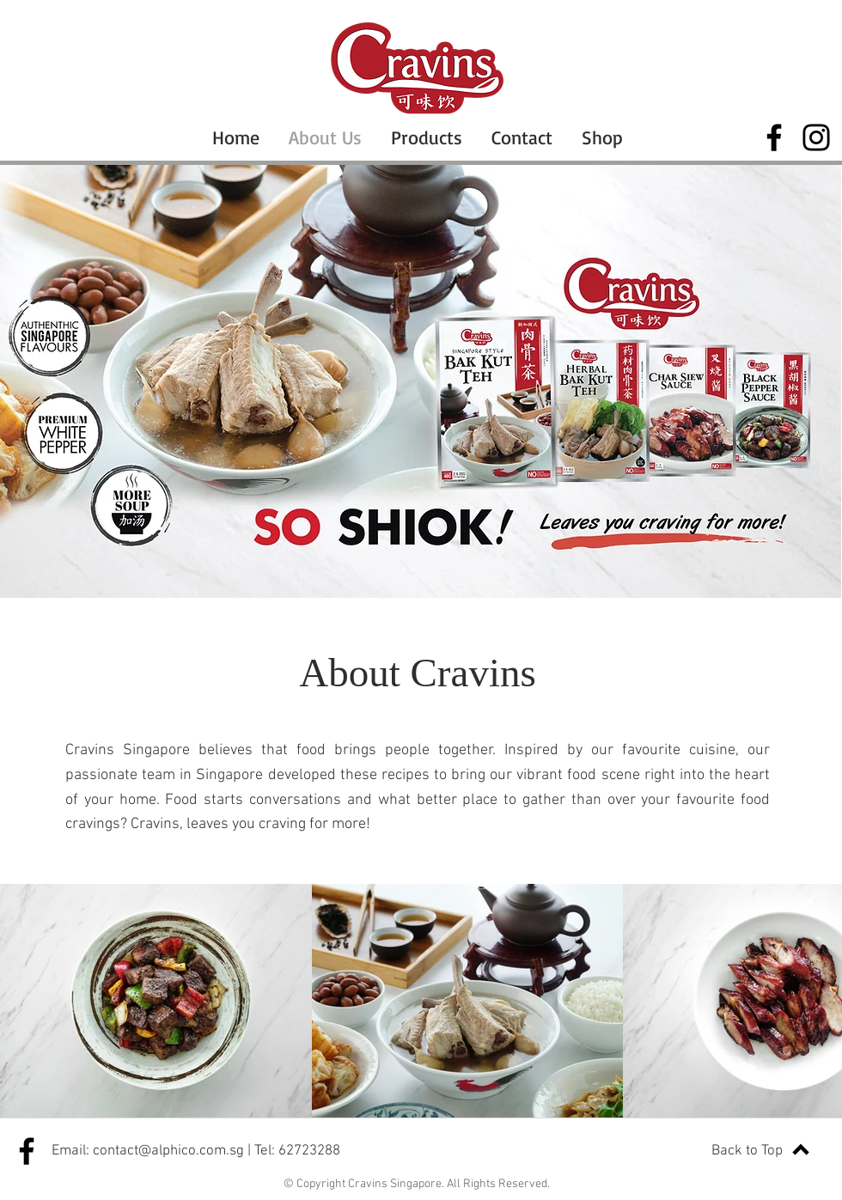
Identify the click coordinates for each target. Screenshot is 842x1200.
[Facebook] (774, 137)
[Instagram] (816, 137)
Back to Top (747, 1151)
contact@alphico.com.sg (168, 1151)
